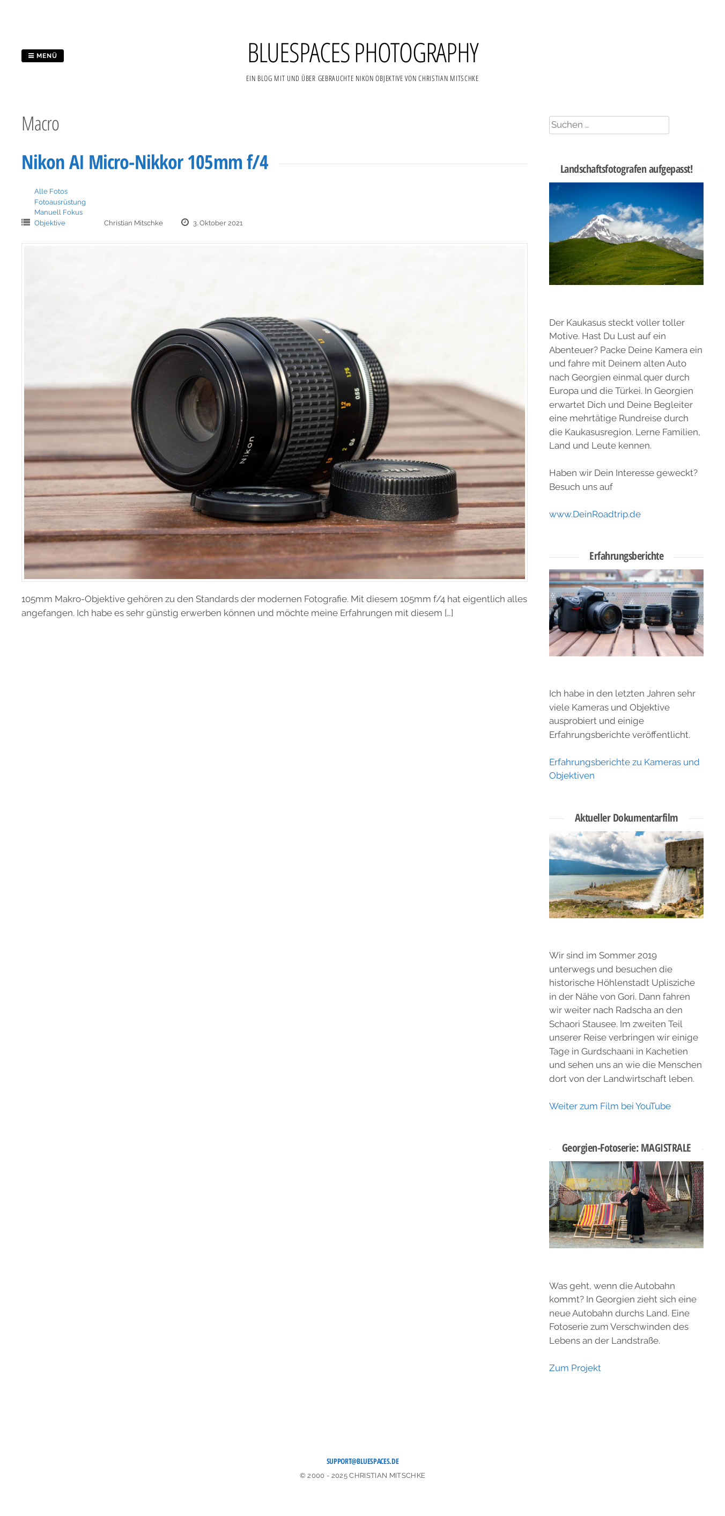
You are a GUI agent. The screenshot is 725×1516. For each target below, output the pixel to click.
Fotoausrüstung (60, 202)
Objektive (49, 223)
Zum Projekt (575, 1368)
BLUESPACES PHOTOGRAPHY (362, 52)
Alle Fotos (51, 191)
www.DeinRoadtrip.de (595, 514)
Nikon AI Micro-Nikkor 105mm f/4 (144, 162)
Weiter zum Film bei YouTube (610, 1106)
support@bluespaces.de (363, 1461)
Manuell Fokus (58, 212)
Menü (42, 56)
